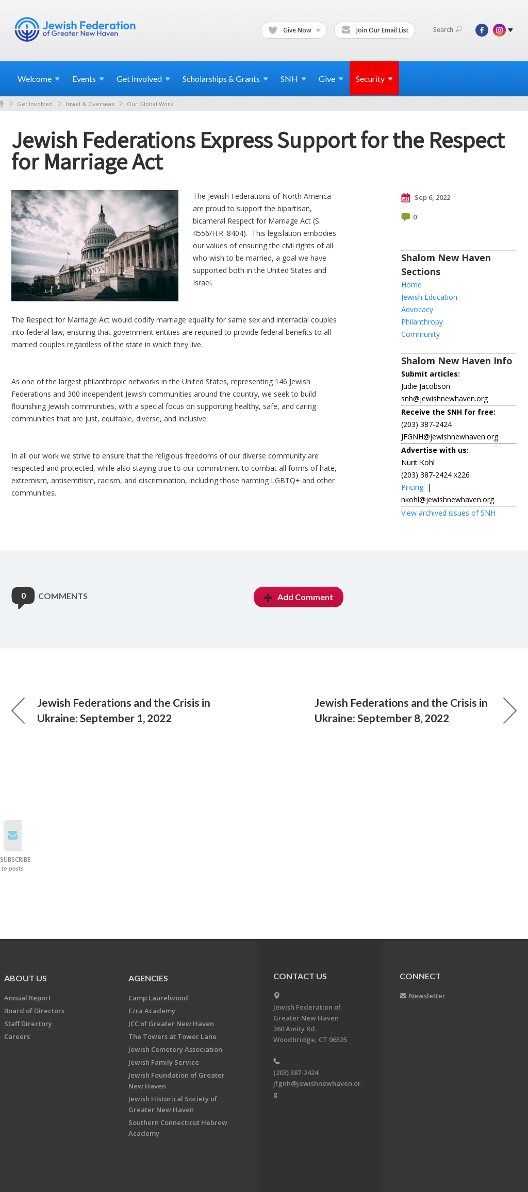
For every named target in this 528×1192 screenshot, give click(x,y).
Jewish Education (429, 297)
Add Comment (298, 597)
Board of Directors (34, 1010)
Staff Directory (28, 1023)
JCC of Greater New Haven (171, 1023)
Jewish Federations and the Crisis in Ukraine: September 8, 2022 (416, 710)
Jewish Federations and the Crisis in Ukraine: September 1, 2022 (110, 710)
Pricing (412, 487)
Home (411, 285)
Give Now (294, 30)
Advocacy (417, 309)
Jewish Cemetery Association (175, 1049)
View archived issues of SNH (448, 513)
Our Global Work (150, 104)
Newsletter (427, 995)
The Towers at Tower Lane (172, 1036)
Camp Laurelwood (158, 997)
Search (447, 29)
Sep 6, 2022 (425, 198)
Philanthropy (422, 322)
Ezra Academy (151, 1010)
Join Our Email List (375, 30)
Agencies (148, 978)
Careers (17, 1036)
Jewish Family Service (163, 1062)
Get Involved (35, 104)
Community (420, 334)
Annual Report (27, 997)
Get (143, 78)
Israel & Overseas (89, 104)
